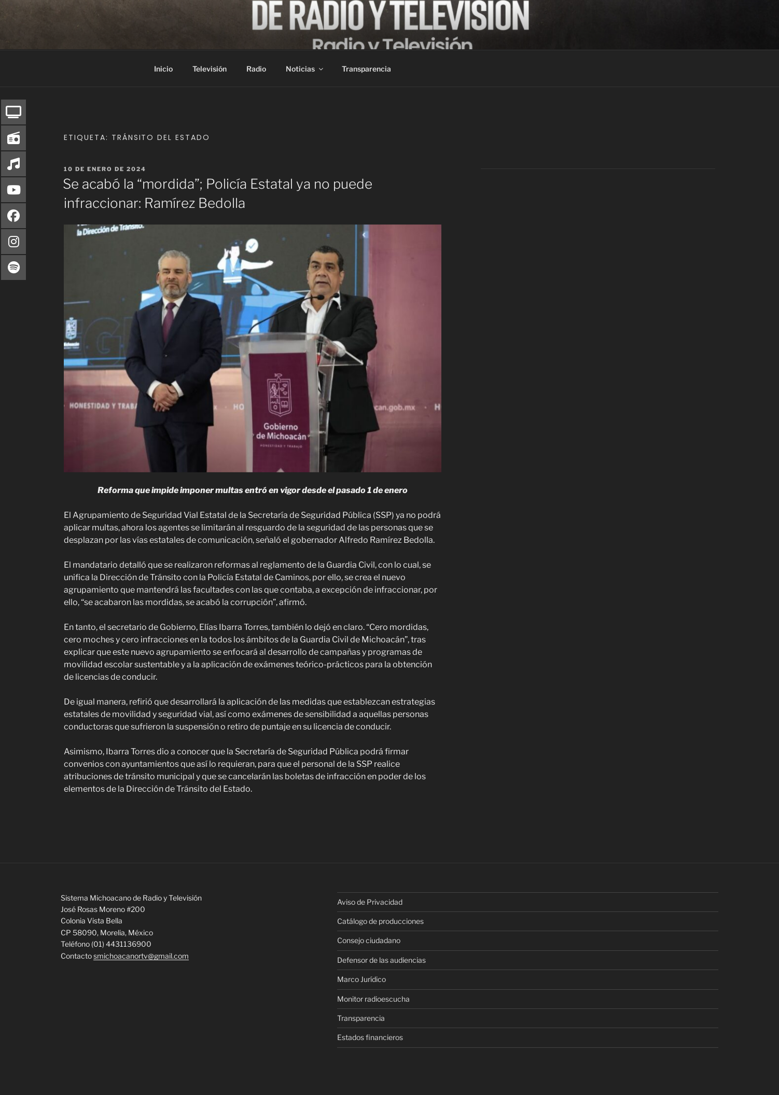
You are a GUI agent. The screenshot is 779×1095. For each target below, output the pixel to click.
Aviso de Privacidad (369, 901)
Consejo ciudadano (368, 940)
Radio (256, 68)
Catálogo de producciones (380, 921)
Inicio (163, 68)
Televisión (209, 68)
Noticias (305, 68)
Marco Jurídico (361, 979)
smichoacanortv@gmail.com (141, 955)
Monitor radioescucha (373, 998)
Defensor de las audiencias (381, 960)
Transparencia (366, 68)
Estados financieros (370, 1037)
